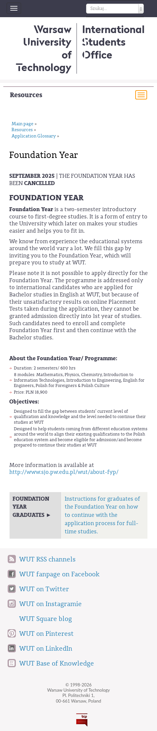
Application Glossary (34, 136)
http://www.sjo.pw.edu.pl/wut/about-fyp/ (63, 472)
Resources (26, 95)
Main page (22, 124)
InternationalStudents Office (113, 42)
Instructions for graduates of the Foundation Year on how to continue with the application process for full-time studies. (102, 515)
